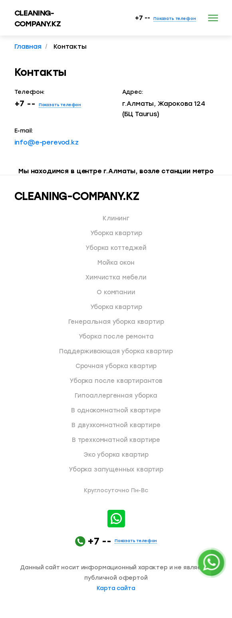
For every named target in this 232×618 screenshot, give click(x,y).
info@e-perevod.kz (46, 142)
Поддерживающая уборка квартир (116, 351)
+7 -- (165, 18)
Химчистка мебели (115, 277)
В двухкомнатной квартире (115, 425)
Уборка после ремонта (116, 336)
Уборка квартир (116, 233)
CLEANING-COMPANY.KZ (76, 196)
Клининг (116, 218)
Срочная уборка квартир (116, 366)
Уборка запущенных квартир (116, 469)
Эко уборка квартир (116, 455)
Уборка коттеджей (115, 248)
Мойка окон (115, 262)
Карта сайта (116, 588)
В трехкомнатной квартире (116, 440)
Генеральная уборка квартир (116, 322)
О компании (116, 292)
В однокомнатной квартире (116, 410)
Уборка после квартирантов (116, 381)
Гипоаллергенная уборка (116, 395)
